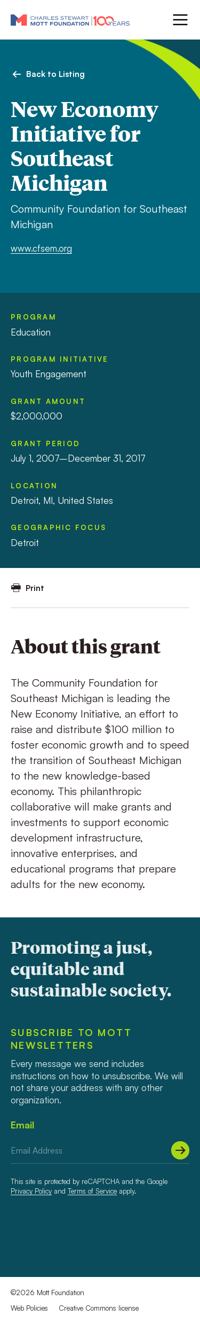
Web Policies (29, 1308)
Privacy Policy (31, 1191)
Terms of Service (92, 1191)
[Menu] (179, 20)
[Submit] (180, 1150)
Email (22, 1125)
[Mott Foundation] (70, 19)
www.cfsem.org (41, 248)
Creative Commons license (99, 1308)
